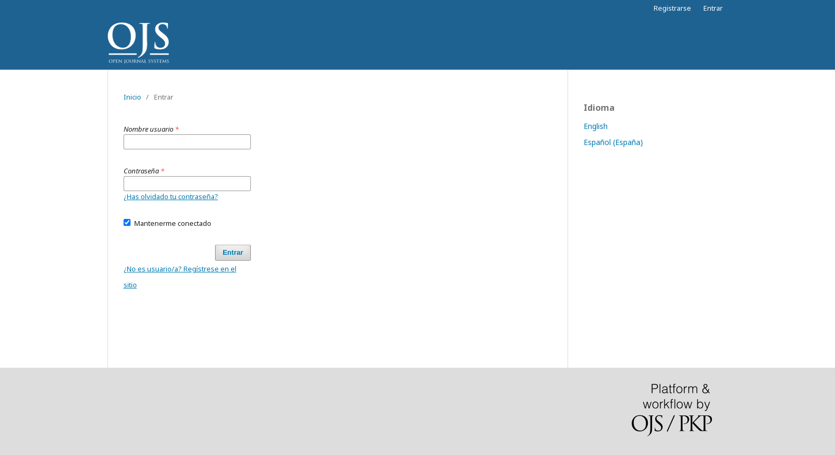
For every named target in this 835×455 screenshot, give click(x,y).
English (596, 126)
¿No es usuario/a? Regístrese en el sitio (180, 277)
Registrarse (672, 8)
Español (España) (613, 142)
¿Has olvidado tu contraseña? (171, 196)
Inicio (132, 97)
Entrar (713, 8)
